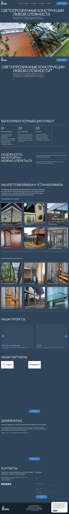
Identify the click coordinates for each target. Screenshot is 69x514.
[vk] (8, 484)
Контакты (48, 3)
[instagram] (10, 484)
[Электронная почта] (4, 484)
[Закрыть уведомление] (66, 502)
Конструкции (26, 3)
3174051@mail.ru (7, 480)
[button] (11, 274)
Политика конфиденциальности (34, 506)
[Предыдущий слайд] (3, 336)
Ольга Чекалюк (38, 507)
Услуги (20, 3)
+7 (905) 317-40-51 (9, 478)
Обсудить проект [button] (62, 3)
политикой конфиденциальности (48, 492)
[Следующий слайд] (66, 336)
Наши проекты (34, 3)
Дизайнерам (41, 3)
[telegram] (6, 484)
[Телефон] (2, 484)
